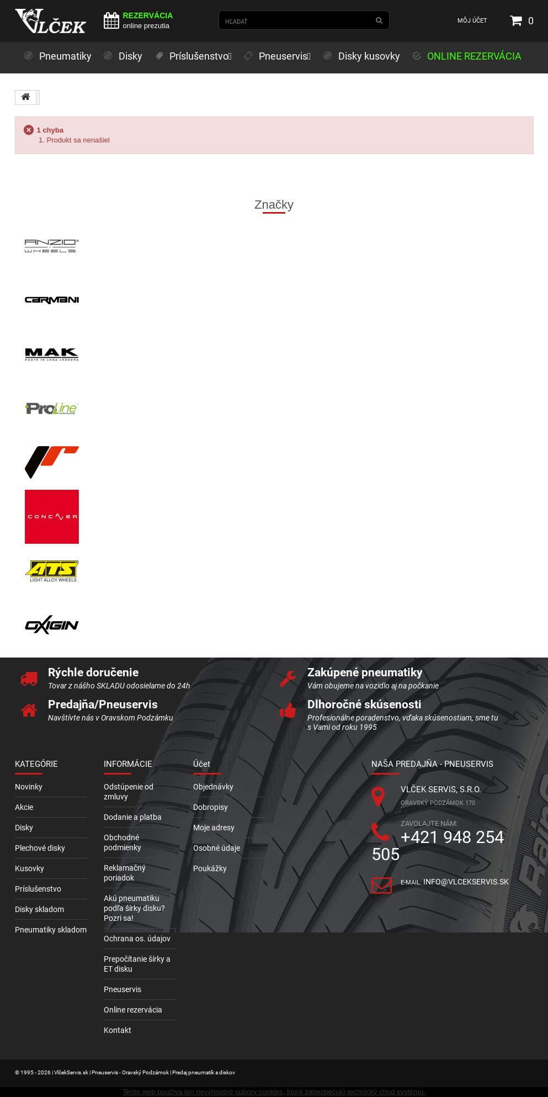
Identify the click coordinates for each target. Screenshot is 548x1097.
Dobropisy (210, 807)
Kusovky (29, 868)
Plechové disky (40, 848)
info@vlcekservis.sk (466, 881)
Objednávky (213, 786)
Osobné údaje (216, 848)
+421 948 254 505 (437, 846)
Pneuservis (122, 989)
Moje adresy (214, 827)
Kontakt (117, 1030)
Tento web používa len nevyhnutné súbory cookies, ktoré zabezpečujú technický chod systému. (274, 1092)
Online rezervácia (133, 1009)
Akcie (24, 807)
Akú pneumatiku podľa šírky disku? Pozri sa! (134, 908)
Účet (201, 764)
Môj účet (472, 20)
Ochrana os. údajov (137, 938)
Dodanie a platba (133, 817)
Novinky (28, 786)
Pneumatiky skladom (51, 929)
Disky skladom (39, 909)
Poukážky (210, 868)
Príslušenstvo (38, 888)
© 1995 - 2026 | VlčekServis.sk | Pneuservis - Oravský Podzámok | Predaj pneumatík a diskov (125, 1072)
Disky (24, 827)
